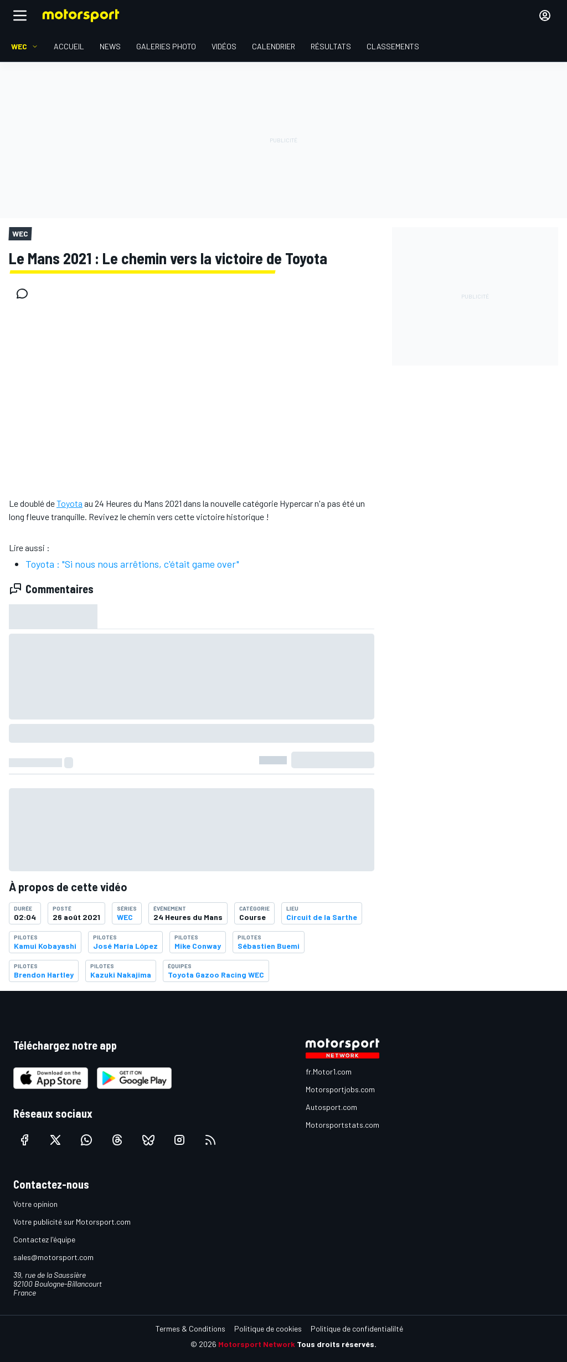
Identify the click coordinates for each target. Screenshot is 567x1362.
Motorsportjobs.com (340, 1089)
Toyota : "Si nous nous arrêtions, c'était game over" (132, 564)
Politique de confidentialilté (357, 1328)
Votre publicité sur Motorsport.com (72, 1221)
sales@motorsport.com (53, 1257)
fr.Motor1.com (329, 1071)
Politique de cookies (268, 1328)
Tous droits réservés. (337, 1344)
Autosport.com (331, 1107)
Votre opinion (35, 1204)
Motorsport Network (256, 1344)
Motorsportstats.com (342, 1124)
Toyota (69, 503)
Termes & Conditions (190, 1328)
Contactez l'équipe (44, 1239)
